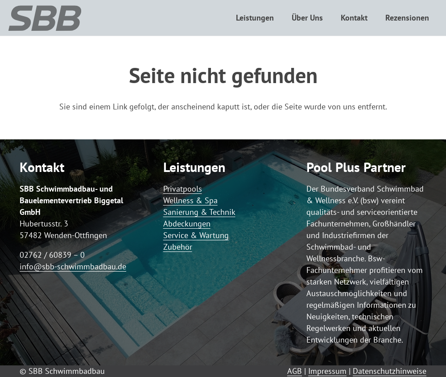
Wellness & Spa (190, 200)
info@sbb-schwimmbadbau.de (73, 266)
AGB (294, 371)
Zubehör (177, 247)
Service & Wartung (196, 235)
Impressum (327, 371)
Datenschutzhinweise (389, 371)
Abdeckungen (187, 223)
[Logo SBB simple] (45, 17)
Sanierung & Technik (199, 212)
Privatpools (182, 189)
